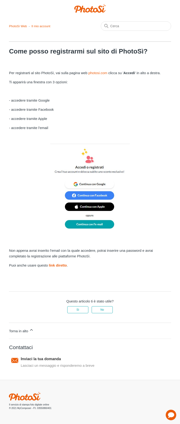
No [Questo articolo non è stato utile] (102, 309)
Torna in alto (21, 330)
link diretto (58, 265)
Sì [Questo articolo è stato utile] (77, 309)
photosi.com (97, 73)
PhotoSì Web (18, 26)
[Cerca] (136, 26)
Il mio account (40, 26)
